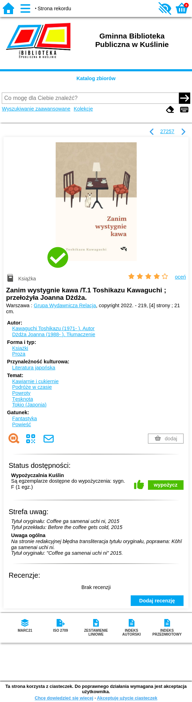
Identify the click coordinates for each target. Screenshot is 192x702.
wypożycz (166, 485)
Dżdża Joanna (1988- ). (53, 334)
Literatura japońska (33, 367)
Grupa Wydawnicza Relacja (65, 305)
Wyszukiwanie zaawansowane (36, 109)
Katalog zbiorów (96, 78)
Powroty (21, 393)
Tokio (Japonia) (29, 404)
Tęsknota (22, 399)
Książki (20, 348)
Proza (18, 354)
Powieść (21, 424)
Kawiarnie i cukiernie (35, 381)
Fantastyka (24, 418)
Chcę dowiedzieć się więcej (64, 698)
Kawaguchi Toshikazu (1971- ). (53, 328)
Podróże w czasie (32, 387)
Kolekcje (83, 109)
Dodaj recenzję (157, 600)
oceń (180, 277)
